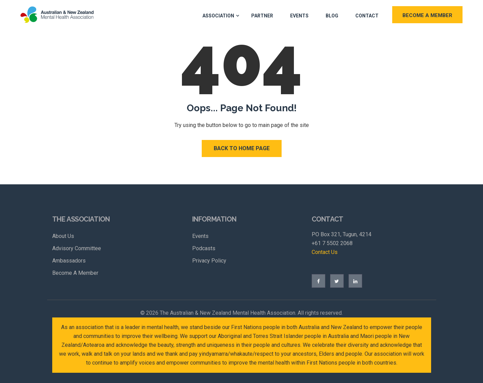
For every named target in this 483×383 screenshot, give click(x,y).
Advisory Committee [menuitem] (76, 248)
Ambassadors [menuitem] (69, 260)
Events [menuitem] (200, 236)
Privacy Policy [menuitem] (209, 260)
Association (218, 15)
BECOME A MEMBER (427, 15)
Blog (332, 15)
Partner (262, 15)
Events (299, 15)
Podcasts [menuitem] (203, 248)
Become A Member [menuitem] (75, 273)
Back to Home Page (242, 148)
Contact (367, 15)
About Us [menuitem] (63, 236)
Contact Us (325, 252)
